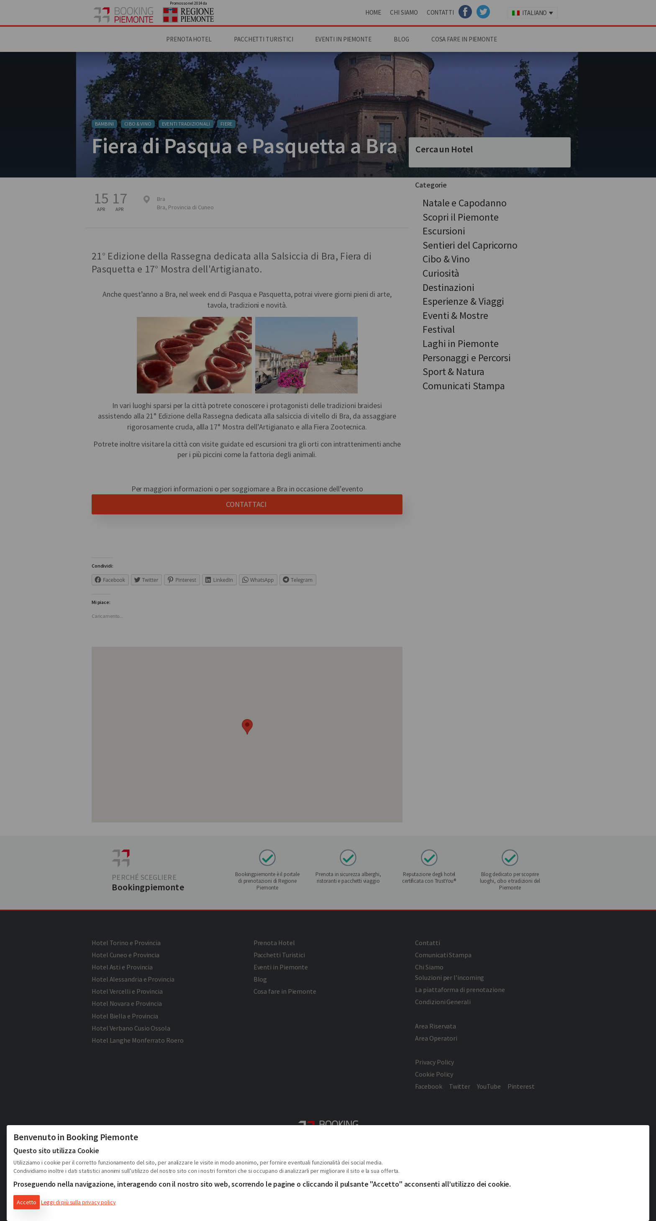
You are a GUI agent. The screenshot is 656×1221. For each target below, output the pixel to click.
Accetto (26, 1202)
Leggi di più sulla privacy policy (78, 1202)
